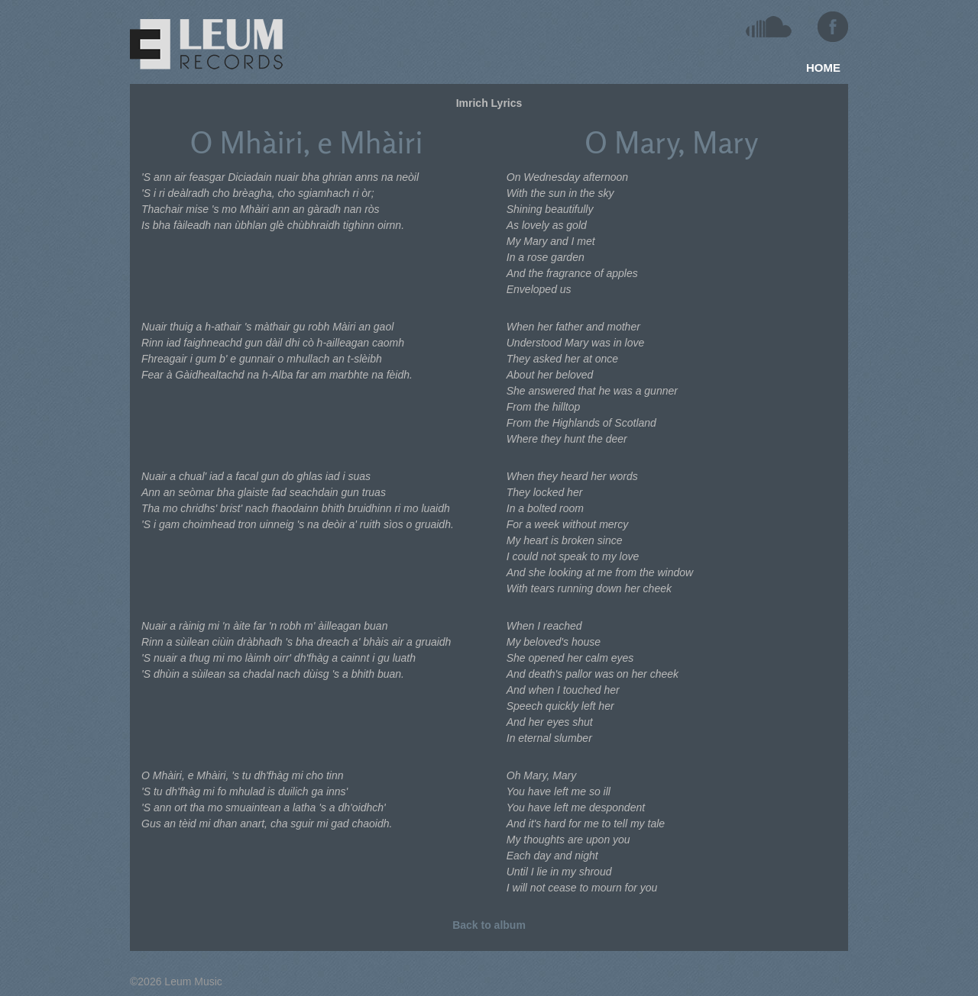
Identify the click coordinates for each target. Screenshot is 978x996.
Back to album (489, 925)
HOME (823, 67)
